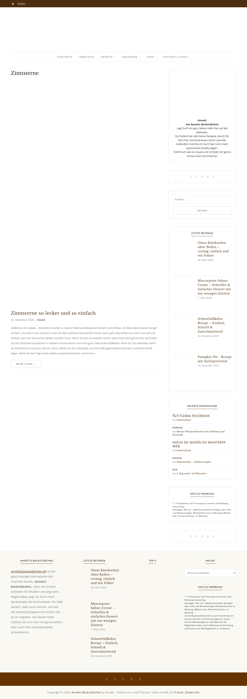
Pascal (179, 692)
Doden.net (192, 692)
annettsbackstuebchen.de (28, 571)
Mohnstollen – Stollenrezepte (194, 461)
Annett (41, 319)
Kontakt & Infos (175, 56)
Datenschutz (184, 419)
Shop (150, 56)
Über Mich (86, 56)
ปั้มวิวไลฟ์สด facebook (191, 416)
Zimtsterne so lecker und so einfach (53, 313)
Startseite (64, 56)
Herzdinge (129, 56)
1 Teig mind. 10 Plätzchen (191, 473)
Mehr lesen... (26, 363)
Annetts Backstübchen (86, 692)
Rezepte (107, 56)
